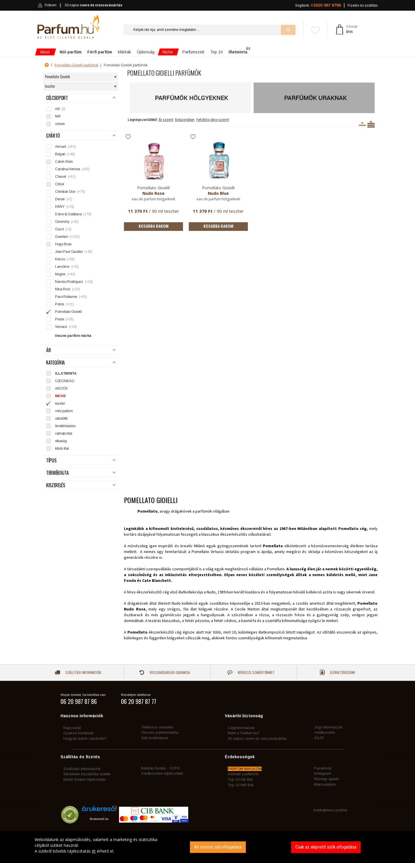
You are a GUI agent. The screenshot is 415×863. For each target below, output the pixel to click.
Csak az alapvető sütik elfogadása (325, 847)
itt (94, 851)
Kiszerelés (81, 485)
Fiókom (47, 5)
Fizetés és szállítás (363, 5)
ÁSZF (319, 738)
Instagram (322, 773)
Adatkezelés (324, 732)
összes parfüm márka (73, 335)
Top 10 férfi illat (240, 785)
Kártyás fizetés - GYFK (160, 768)
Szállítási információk (78, 672)
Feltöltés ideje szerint (212, 120)
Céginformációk (241, 728)
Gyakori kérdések (78, 733)
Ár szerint (166, 120)
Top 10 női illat (240, 779)
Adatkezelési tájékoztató (162, 773)
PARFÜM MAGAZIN (245, 769)
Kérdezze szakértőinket (251, 672)
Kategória (81, 362)
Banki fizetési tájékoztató (84, 779)
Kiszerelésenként (362, 124)
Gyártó (81, 135)
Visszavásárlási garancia (164, 672)
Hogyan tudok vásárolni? (85, 738)
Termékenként (371, 124)
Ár (81, 350)
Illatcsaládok (325, 784)
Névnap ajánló (326, 779)
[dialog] (207, 847)
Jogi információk (328, 727)
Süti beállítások (154, 738)
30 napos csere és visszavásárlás (257, 738)
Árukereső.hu (99, 819)
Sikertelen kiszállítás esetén (87, 774)
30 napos (93, 5)
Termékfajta (81, 473)
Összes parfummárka (159, 732)
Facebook (323, 768)
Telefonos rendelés (157, 727)
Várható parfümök (243, 774)
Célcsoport (81, 98)
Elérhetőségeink (337, 672)
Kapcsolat (72, 728)
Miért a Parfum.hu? (244, 733)
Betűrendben (185, 120)
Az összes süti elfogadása (218, 847)
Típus (81, 460)
